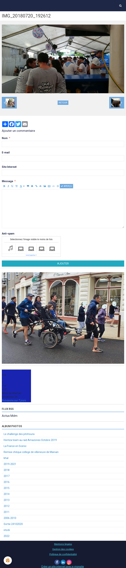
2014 (6, 494)
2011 (6, 512)
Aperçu (66, 186)
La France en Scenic (15, 446)
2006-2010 (10, 518)
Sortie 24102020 (13, 524)
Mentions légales (63, 544)
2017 (6, 476)
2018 (6, 470)
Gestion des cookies (63, 549)
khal (6, 458)
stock (7, 530)
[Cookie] (8, 560)
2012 (6, 506)
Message (7, 181)
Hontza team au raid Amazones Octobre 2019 (30, 440)
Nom (5, 138)
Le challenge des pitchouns (19, 434)
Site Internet (9, 166)
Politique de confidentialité (63, 554)
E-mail (6, 152)
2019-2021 (10, 464)
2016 (6, 482)
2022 (6, 536)
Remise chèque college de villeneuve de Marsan (31, 452)
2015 (6, 488)
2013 (6, 500)
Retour (63, 102)
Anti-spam (8, 233)
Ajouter (63, 263)
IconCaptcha (30, 255)
